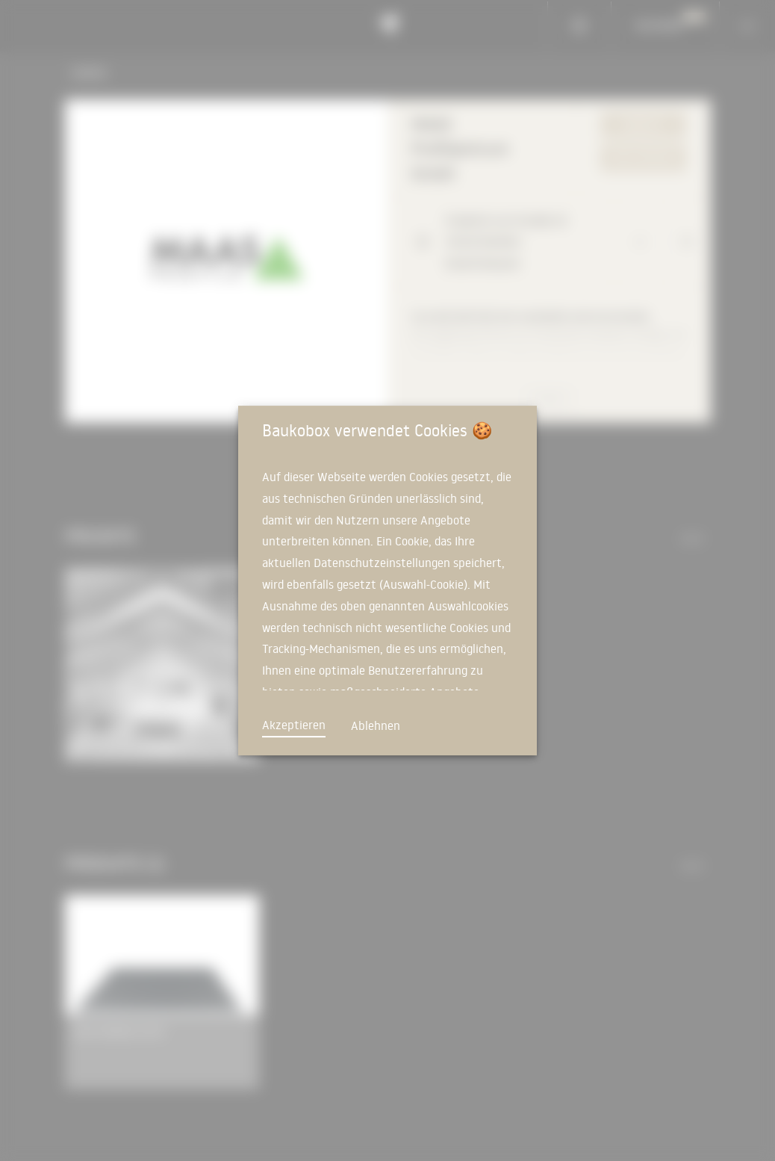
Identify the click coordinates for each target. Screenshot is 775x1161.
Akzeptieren (294, 724)
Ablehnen (375, 725)
